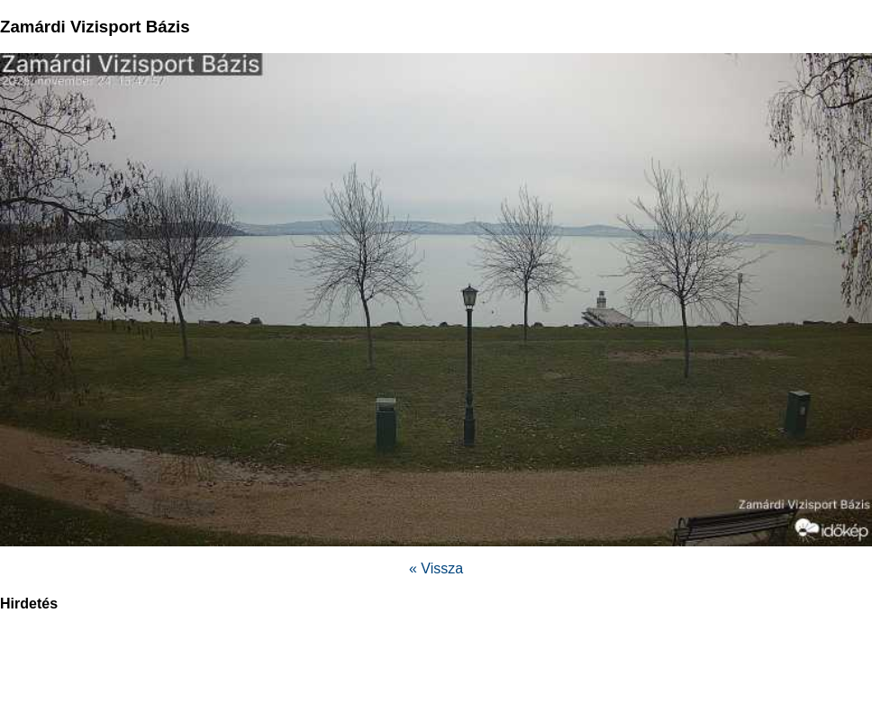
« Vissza (436, 568)
